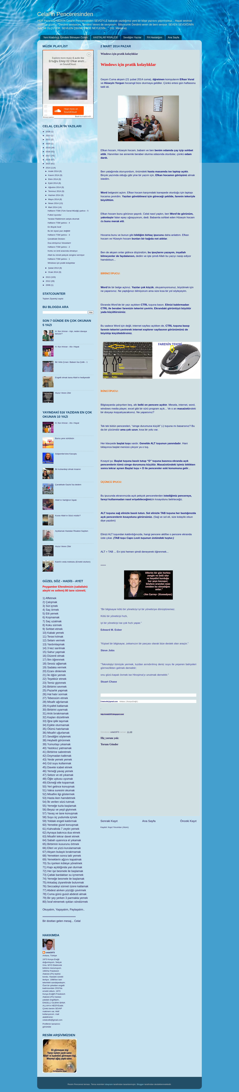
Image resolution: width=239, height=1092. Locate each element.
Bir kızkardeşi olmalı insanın (68, 469)
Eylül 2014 (53, 183)
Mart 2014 (53, 207)
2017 (48, 156)
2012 (48, 281)
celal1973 (50, 952)
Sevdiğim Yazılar (132, 37)
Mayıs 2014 (53, 199)
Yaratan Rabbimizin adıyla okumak (63, 219)
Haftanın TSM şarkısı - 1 (59, 259)
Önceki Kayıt (188, 821)
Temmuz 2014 (55, 191)
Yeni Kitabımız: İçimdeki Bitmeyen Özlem (65, 37)
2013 (48, 277)
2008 (48, 285)
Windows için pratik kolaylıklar (61, 263)
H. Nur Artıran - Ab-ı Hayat (67, 347)
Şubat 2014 (53, 268)
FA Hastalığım (154, 37)
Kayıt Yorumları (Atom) (118, 827)
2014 (48, 168)
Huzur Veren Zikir (63, 393)
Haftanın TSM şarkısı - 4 (59, 223)
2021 (48, 139)
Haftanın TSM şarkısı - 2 (59, 247)
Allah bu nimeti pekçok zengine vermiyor (66, 255)
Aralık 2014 (53, 171)
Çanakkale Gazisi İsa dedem (68, 484)
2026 (48, 131)
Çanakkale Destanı (56, 239)
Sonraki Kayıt (109, 821)
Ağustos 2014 (54, 187)
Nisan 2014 (53, 203)
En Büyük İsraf (54, 227)
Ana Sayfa (173, 37)
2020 (48, 143)
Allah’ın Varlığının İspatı (66, 500)
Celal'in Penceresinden (65, 14)
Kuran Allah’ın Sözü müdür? (67, 515)
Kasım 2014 (54, 175)
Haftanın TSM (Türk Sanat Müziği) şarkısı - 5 (68, 211)
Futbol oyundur (54, 215)
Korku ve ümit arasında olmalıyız (63, 251)
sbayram (109, 1084)
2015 (48, 163)
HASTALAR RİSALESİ (105, 37)
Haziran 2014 (54, 195)
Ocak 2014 (53, 272)
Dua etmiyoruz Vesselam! (59, 243)
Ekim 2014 (53, 179)
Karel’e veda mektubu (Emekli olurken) (72, 562)
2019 (48, 147)
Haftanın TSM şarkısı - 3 (59, 235)
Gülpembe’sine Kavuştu (66, 454)
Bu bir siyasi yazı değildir (59, 231)
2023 (48, 135)
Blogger (140, 1084)
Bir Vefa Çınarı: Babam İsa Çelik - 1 (71, 362)
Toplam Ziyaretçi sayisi (53, 298)
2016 (48, 160)
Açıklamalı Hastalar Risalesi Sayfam (71, 531)
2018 (48, 151)
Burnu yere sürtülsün (64, 438)
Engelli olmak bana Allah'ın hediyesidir (72, 377)
